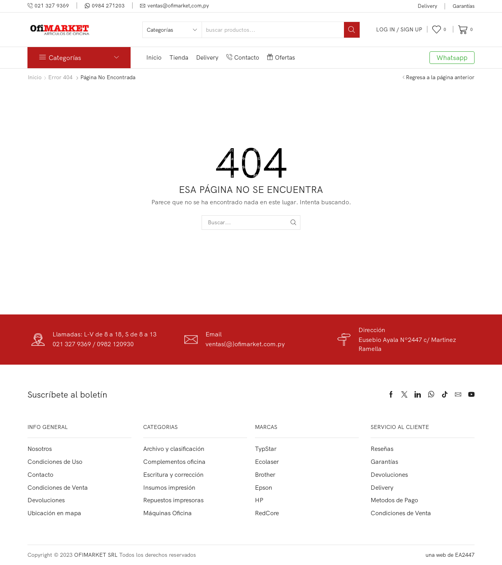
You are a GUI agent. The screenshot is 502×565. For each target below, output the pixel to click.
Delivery (427, 6)
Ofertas (281, 57)
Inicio (154, 57)
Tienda (178, 57)
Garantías (464, 6)
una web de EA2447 (450, 554)
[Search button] (352, 30)
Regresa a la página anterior (440, 77)
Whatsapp (452, 57)
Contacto (242, 57)
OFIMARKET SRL (96, 554)
